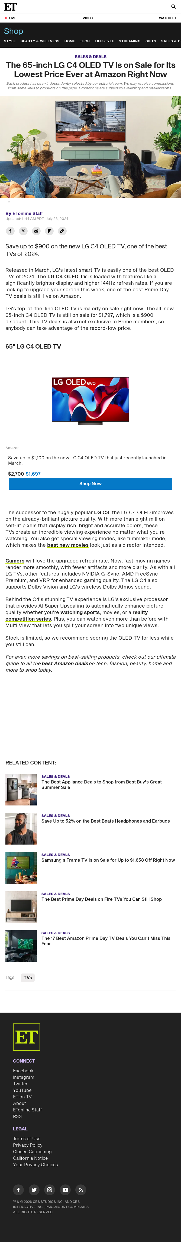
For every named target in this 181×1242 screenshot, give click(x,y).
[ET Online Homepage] (12, 7)
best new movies (68, 545)
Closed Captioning (32, 1152)
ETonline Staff (27, 1110)
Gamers (14, 561)
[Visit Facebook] (18, 1190)
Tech (85, 41)
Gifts (151, 41)
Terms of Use (26, 1139)
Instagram (23, 1077)
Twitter (20, 1084)
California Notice (30, 1158)
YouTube (22, 1090)
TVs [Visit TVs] (28, 978)
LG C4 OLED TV (67, 276)
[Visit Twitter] (34, 1190)
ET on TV (22, 1097)
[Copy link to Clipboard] (62, 231)
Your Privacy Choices (35, 1165)
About (19, 1103)
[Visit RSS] (80, 1190)
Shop (13, 31)
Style (10, 41)
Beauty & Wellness (40, 41)
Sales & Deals (90, 57)
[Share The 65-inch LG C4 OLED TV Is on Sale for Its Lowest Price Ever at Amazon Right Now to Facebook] (10, 231)
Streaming (130, 41)
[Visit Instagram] (49, 1190)
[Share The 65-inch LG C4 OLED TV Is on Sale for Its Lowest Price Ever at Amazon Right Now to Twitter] (23, 231)
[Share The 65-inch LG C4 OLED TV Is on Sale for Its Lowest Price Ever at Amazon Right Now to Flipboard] (49, 231)
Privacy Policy (28, 1145)
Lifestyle (104, 41)
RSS (17, 1116)
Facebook (23, 1071)
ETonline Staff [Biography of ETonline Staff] (27, 213)
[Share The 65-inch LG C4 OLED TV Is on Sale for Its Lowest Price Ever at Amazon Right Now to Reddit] (36, 231)
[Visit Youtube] (65, 1190)
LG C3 (101, 512)
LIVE (12, 18)
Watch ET (167, 18)
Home (69, 41)
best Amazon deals (64, 663)
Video (88, 18)
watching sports (80, 612)
